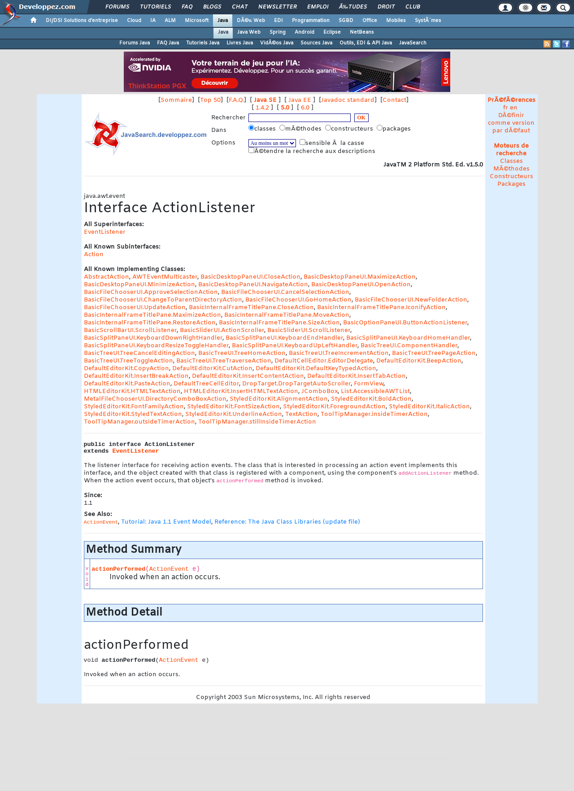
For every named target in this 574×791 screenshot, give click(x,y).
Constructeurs (511, 176)
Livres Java (239, 43)
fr (505, 108)
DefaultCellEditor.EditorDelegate (323, 361)
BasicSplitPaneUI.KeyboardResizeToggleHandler (156, 346)
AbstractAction (106, 277)
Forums (117, 7)
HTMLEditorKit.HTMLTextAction (132, 391)
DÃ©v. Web (251, 20)
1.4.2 (262, 108)
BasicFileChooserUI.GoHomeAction (298, 300)
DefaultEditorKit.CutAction (212, 368)
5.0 (285, 108)
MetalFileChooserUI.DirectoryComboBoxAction (155, 399)
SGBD (346, 20)
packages (395, 129)
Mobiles (396, 20)
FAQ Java (168, 43)
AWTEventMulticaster (164, 277)
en (513, 108)
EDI (278, 20)
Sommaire (176, 100)
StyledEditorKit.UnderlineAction (233, 414)
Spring (278, 32)
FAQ (187, 7)
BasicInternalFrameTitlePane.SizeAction (279, 323)
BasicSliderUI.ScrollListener (308, 330)
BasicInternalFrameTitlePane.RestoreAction (150, 323)
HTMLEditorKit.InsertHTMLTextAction (241, 391)
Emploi (317, 7)
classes (263, 129)
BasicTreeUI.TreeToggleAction (128, 361)
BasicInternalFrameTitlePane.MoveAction (286, 315)
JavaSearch (412, 43)
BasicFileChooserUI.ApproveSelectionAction (151, 292)
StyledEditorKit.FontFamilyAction (134, 407)
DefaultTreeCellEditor (206, 384)
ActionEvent (169, 569)
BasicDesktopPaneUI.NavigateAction (253, 284)
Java (222, 20)
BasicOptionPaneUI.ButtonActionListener (405, 323)
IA (153, 20)
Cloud (134, 20)
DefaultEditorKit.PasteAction (127, 384)
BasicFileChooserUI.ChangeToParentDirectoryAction (163, 300)
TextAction (301, 414)
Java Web (249, 32)
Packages (511, 184)
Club (412, 7)
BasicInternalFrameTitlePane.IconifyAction (381, 307)
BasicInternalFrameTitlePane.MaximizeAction (152, 315)
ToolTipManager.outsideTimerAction (139, 422)
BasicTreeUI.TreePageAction (434, 353)
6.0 (305, 108)
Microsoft (197, 20)
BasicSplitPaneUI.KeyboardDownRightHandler (153, 338)
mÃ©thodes (301, 129)
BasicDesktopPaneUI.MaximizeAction (360, 277)
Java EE (300, 100)
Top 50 (210, 100)
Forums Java (134, 43)
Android (304, 32)
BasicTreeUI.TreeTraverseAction (223, 361)
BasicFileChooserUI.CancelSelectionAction (285, 292)
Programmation (311, 20)
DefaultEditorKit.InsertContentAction (248, 376)
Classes (511, 161)
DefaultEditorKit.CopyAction (126, 368)
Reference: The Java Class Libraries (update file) (287, 522)
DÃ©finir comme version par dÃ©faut (511, 123)
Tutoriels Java (202, 43)
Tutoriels (155, 7)
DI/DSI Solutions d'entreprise (82, 20)
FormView (368, 384)
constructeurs (350, 129)
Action (94, 254)
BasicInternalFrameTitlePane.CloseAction (251, 307)
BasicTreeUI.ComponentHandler (409, 346)
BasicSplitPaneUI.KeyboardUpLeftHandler (294, 346)
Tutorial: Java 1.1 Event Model (166, 522)
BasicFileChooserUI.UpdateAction (135, 307)
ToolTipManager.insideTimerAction (374, 414)
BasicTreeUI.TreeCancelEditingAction (139, 353)
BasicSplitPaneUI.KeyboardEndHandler (284, 338)
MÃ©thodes (511, 169)
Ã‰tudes (353, 7)
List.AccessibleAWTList (375, 391)
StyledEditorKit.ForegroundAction (334, 407)
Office (369, 20)
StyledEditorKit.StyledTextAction (133, 414)
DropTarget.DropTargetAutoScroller (296, 384)
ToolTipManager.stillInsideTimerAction (257, 422)
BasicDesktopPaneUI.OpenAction (361, 284)
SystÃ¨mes (428, 20)
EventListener (105, 232)
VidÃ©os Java (276, 43)
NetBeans (362, 32)
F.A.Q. (236, 100)
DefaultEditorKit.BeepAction (418, 361)
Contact (394, 100)
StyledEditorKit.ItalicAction (429, 407)
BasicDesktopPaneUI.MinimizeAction (139, 284)
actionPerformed (118, 569)
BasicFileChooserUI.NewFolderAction (411, 300)
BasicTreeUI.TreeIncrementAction (339, 353)
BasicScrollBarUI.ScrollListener (130, 330)
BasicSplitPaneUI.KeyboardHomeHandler (408, 338)
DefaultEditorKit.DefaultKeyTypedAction (316, 368)
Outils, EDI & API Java (365, 43)
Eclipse (332, 32)
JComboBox (319, 391)
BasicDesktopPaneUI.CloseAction (250, 277)
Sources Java (316, 43)
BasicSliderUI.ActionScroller (222, 330)
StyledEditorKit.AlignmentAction (279, 399)
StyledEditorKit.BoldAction (371, 399)
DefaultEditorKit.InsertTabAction (356, 376)
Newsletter (277, 7)
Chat (239, 7)
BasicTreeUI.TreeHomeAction (242, 353)
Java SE (265, 100)
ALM (170, 20)
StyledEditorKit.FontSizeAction (233, 407)
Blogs (212, 7)
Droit (386, 7)
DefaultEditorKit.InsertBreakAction (136, 376)
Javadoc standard (347, 100)
